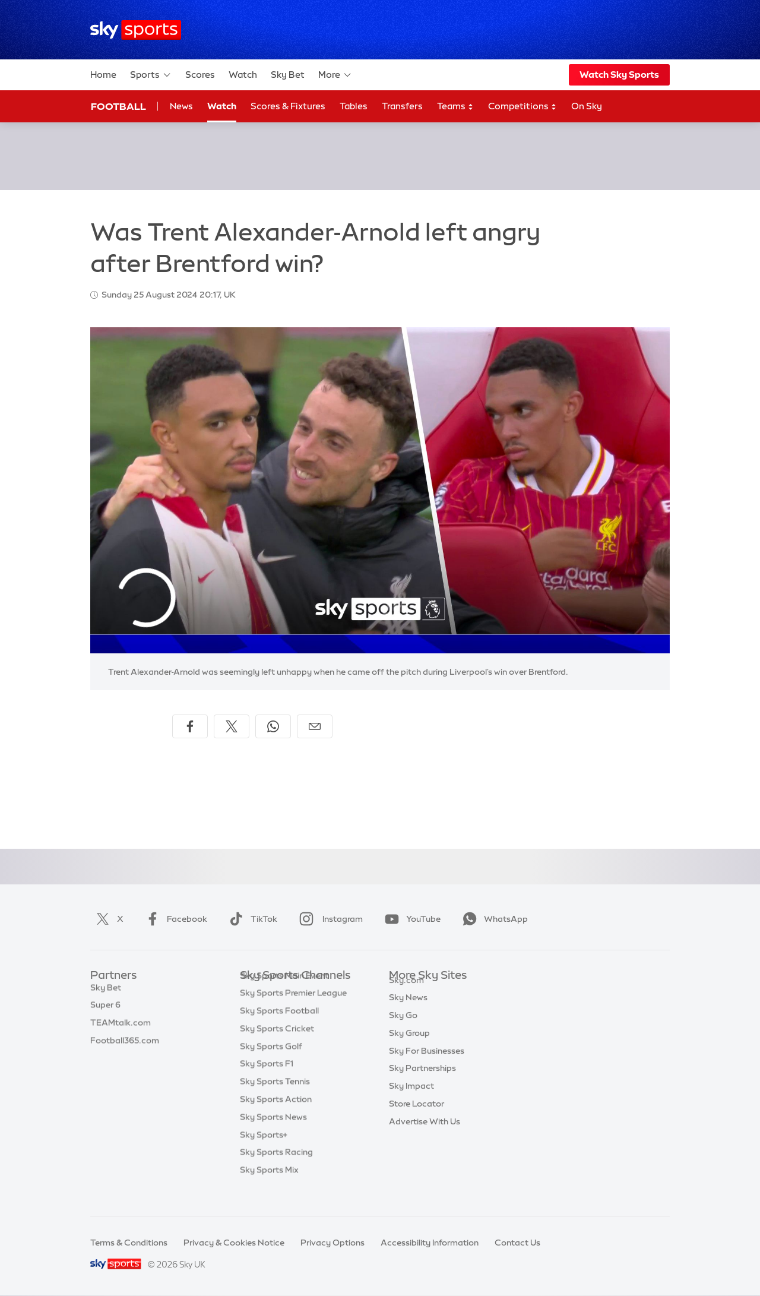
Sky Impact (411, 1099)
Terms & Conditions (128, 1242)
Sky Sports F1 (266, 1081)
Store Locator (416, 1117)
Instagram (328, 919)
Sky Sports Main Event (284, 994)
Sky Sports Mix (269, 1188)
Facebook (174, 919)
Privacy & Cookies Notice (233, 1242)
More (335, 75)
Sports (151, 75)
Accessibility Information (430, 1242)
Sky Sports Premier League (293, 1011)
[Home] (135, 30)
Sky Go (403, 1029)
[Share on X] (231, 726)
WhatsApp (493, 919)
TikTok (250, 919)
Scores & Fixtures (288, 106)
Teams (455, 107)
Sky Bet (288, 74)
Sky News (408, 1011)
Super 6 (105, 1011)
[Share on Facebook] (190, 726)
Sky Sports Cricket (277, 1046)
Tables (354, 106)
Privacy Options (332, 1242)
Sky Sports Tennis (275, 1099)
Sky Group (409, 1046)
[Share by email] (314, 726)
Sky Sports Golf (271, 1064)
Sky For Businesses (426, 1064)
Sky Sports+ (263, 1153)
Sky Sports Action (276, 1117)
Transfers (402, 106)
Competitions (522, 107)
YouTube (410, 919)
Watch (243, 74)
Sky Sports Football (279, 1029)
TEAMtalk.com (120, 1029)
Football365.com (124, 1046)
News (181, 106)
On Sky (586, 106)
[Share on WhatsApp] (273, 726)
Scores (200, 74)
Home (103, 74)
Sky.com (406, 994)
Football (118, 106)
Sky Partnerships (422, 1081)
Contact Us (517, 1242)
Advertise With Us (424, 1135)
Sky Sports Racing (276, 1170)
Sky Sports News (273, 1135)
